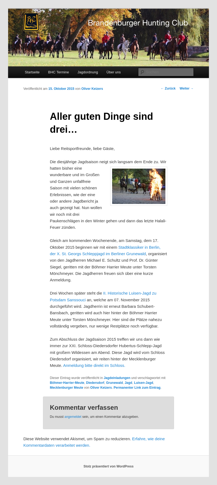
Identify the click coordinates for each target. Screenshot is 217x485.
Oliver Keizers (92, 89)
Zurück (168, 88)
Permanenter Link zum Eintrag (137, 388)
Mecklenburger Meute (66, 388)
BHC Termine (58, 72)
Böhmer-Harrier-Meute (67, 383)
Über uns (113, 72)
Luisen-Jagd (143, 383)
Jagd (128, 383)
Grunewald (114, 383)
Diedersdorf (95, 383)
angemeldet (72, 417)
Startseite (32, 72)
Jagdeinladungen (117, 378)
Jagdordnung (88, 72)
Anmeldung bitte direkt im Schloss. (94, 365)
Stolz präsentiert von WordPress (108, 466)
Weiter (187, 88)
